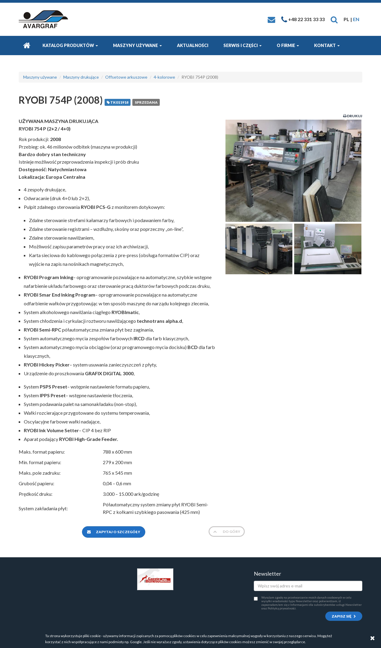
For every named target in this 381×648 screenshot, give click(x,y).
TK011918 (117, 102)
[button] (334, 19)
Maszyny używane (137, 45)
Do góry (226, 531)
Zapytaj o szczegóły (113, 532)
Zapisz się (344, 616)
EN (356, 19)
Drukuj (352, 116)
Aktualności (192, 45)
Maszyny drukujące (81, 77)
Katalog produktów (70, 45)
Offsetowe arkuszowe (126, 77)
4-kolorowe (164, 77)
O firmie (288, 45)
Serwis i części (242, 45)
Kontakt (327, 45)
